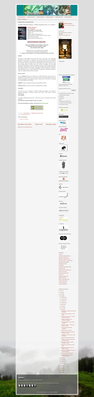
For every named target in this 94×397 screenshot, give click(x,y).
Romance (61, 268)
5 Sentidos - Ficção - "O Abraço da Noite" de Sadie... (67, 325)
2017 (61, 290)
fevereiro (63, 361)
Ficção (60, 254)
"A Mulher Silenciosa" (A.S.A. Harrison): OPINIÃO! (66, 320)
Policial (60, 265)
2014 (61, 295)
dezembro (63, 297)
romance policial (62, 282)
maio (62, 309)
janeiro (62, 363)
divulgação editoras (62, 276)
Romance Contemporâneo (64, 269)
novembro (63, 299)
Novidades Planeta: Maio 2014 (67, 353)
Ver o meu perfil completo (70, 25)
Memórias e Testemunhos (64, 259)
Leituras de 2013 (59, 17)
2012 (61, 367)
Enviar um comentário (24, 119)
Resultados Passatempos (64, 266)
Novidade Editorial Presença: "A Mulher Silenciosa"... (67, 355)
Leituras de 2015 (40, 17)
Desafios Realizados (22, 19)
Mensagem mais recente (24, 124)
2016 (61, 292)
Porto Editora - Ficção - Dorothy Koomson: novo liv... (67, 343)
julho (62, 306)
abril (62, 358)
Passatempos (61, 263)
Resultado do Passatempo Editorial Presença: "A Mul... (68, 333)
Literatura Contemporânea (64, 255)
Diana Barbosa (69, 23)
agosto (62, 304)
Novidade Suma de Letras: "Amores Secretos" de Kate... (68, 317)
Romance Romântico (63, 273)
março (62, 359)
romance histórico (62, 280)
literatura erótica (62, 277)
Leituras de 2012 (68, 17)
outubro (62, 300)
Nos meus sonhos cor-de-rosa (65, 260)
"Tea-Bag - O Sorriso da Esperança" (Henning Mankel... (68, 340)
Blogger (55, 392)
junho (62, 307)
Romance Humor (62, 271)
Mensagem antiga (51, 124)
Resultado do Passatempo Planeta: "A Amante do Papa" (68, 351)
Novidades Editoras (26, 114)
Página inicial (38, 124)
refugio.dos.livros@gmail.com (64, 35)
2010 (61, 370)
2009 (61, 372)
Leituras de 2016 (31, 17)
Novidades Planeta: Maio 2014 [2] (67, 337)
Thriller (60, 274)
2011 (61, 368)
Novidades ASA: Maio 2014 (66, 330)
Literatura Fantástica (63, 257)
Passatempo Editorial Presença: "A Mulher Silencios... (68, 348)
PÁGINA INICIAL (21, 17)
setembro (63, 302)
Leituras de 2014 (49, 17)
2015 (61, 294)
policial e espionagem (63, 279)
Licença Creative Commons (37, 379)
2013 (61, 365)
